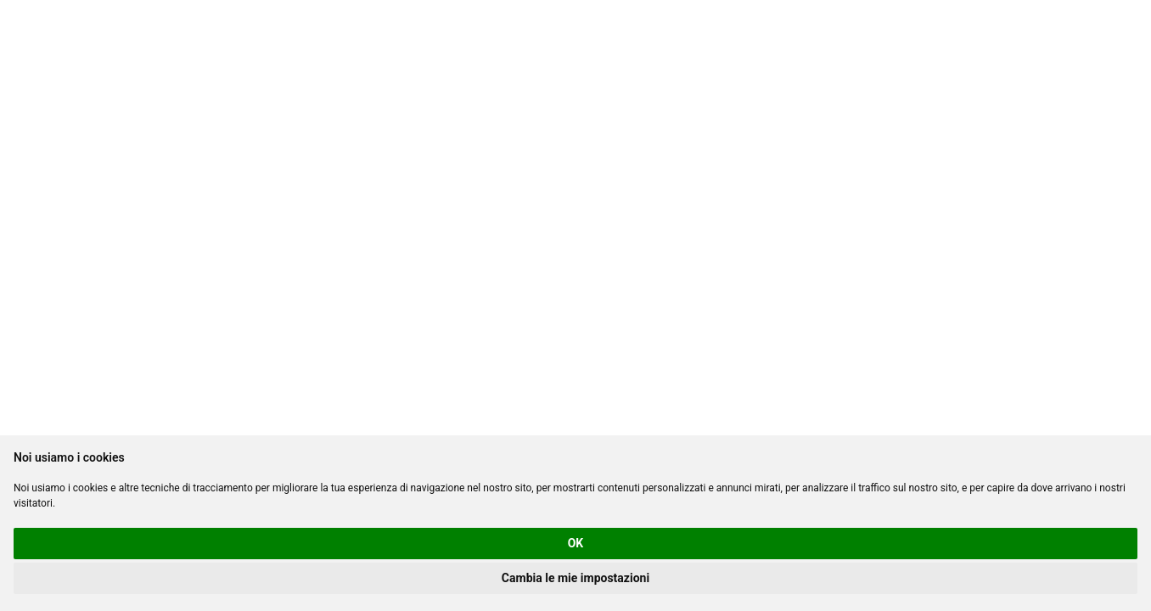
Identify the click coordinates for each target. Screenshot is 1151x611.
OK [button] (576, 543)
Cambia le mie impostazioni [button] (575, 578)
